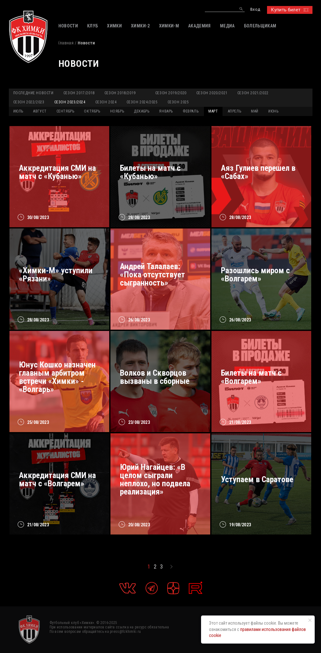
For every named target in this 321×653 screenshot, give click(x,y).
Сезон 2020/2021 (212, 93)
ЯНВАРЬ (166, 111)
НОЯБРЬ (117, 111)
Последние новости (33, 93)
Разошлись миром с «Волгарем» (255, 274)
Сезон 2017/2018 (79, 93)
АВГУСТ (40, 111)
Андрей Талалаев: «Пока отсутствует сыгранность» (152, 274)
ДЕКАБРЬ (141, 111)
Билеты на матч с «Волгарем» (251, 377)
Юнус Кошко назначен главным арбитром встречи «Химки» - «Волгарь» (57, 377)
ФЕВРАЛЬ (191, 111)
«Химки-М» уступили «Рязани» (55, 274)
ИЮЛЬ (18, 111)
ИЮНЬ (273, 111)
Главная (66, 42)
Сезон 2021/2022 (253, 93)
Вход (255, 10)
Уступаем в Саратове (257, 479)
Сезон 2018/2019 (120, 93)
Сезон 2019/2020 (171, 93)
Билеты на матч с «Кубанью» (150, 172)
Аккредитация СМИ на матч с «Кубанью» (57, 172)
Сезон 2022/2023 (29, 102)
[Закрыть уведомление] (310, 620)
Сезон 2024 (106, 102)
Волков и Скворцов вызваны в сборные (154, 377)
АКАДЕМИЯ (199, 25)
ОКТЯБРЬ (92, 111)
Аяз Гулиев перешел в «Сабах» (258, 172)
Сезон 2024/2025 (142, 102)
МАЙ (255, 111)
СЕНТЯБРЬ (65, 111)
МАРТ (213, 111)
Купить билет (289, 9)
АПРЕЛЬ (234, 111)
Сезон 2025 (178, 102)
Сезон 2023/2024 (70, 102)
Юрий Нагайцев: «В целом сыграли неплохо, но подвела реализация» (155, 479)
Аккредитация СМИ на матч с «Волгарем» (57, 479)
